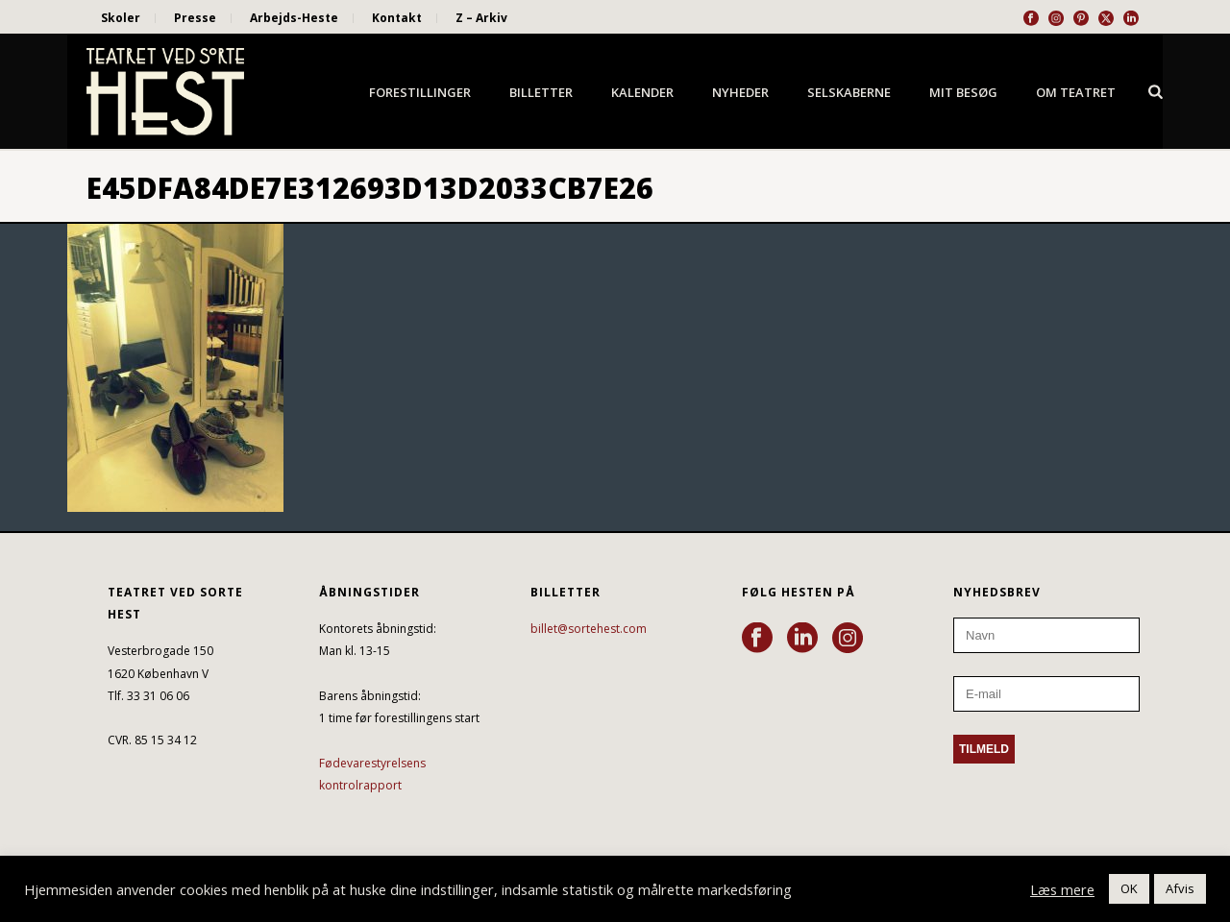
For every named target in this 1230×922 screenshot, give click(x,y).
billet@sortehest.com (588, 628)
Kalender (642, 92)
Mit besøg (963, 92)
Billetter (541, 92)
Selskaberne (849, 92)
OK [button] (1129, 888)
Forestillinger (420, 92)
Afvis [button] (1180, 888)
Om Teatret (1076, 92)
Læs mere (1062, 889)
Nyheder (740, 92)
